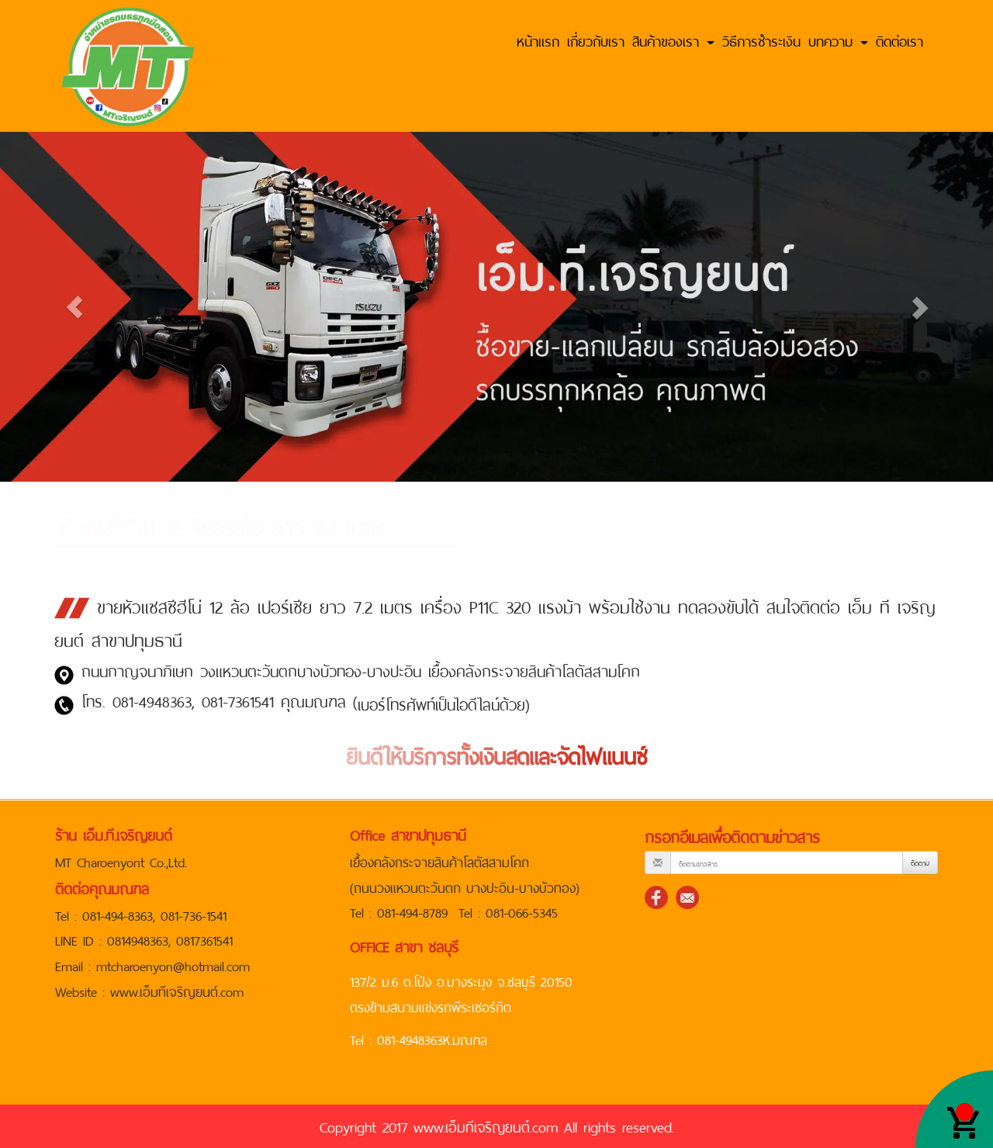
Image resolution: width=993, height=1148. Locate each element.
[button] (74, 307)
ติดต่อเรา (899, 39)
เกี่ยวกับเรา (596, 39)
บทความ (838, 39)
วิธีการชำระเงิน (761, 39)
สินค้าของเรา (673, 39)
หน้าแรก (538, 39)
